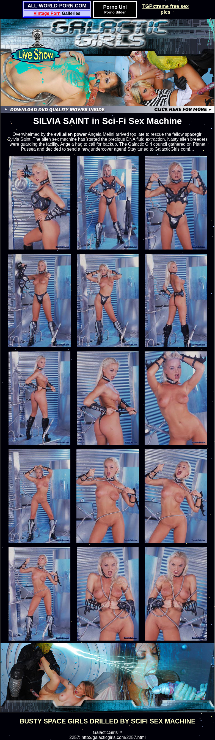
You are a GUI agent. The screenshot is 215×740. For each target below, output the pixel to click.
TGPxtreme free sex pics (165, 9)
